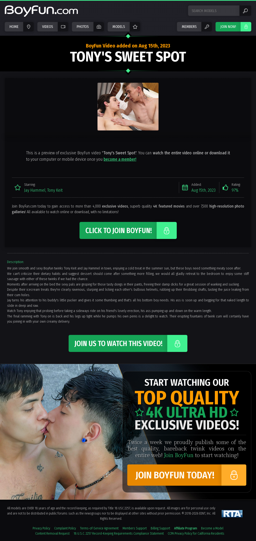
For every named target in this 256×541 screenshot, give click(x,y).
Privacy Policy (41, 528)
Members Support (135, 528)
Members (189, 26)
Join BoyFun (179, 455)
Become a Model (212, 528)
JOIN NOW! (228, 26)
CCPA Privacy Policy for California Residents (196, 534)
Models (118, 26)
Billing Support (160, 528)
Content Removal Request (52, 534)
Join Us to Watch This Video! (119, 343)
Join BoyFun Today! (175, 475)
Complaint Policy (65, 528)
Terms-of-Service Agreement (99, 528)
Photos (83, 26)
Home (13, 26)
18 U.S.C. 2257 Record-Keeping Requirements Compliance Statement (119, 534)
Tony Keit (55, 190)
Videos (47, 26)
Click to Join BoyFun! (118, 230)
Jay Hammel (34, 190)
